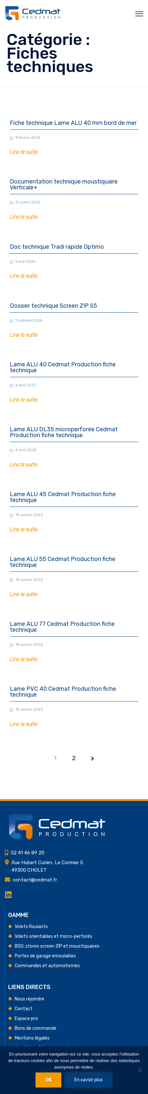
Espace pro (26, 1018)
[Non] (140, 1070)
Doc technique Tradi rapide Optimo (57, 247)
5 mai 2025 (25, 261)
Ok (48, 1080)
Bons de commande (35, 1028)
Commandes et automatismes (47, 965)
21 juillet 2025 (27, 202)
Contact (24, 1009)
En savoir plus (88, 1080)
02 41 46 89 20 (27, 853)
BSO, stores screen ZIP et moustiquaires (57, 946)
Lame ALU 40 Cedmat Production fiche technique (63, 368)
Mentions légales (32, 1038)
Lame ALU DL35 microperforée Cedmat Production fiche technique (64, 432)
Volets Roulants (31, 926)
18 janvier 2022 (29, 515)
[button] (23, 152)
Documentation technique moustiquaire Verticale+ (64, 185)
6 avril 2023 (25, 385)
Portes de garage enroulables (45, 956)
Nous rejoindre (29, 999)
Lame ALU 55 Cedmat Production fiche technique (62, 562)
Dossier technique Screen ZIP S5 (53, 306)
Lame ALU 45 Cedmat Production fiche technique (63, 497)
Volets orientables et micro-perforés (53, 936)
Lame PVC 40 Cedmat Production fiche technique (63, 705)
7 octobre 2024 (28, 320)
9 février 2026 (27, 138)
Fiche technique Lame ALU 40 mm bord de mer (73, 123)
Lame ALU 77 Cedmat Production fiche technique (62, 634)
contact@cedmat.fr (35, 880)
